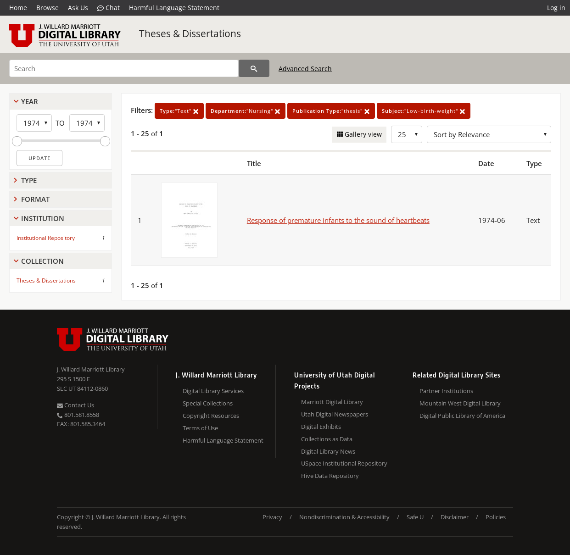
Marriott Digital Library (332, 402)
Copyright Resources (211, 415)
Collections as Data (326, 439)
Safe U (415, 517)
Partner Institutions (446, 391)
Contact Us (75, 405)
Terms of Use (200, 428)
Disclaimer (455, 517)
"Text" (179, 110)
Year (29, 101)
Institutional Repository (46, 238)
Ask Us (78, 7)
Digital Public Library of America (462, 415)
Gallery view (362, 134)
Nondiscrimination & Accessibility (344, 517)
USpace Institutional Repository (344, 463)
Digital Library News (328, 451)
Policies (496, 517)
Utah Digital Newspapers (334, 414)
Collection (42, 261)
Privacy (272, 517)
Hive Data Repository (330, 476)
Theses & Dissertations (190, 33)
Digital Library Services (213, 391)
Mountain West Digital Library (460, 403)
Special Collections (208, 403)
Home (18, 7)
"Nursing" (245, 110)
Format (35, 199)
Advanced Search (305, 68)
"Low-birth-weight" (423, 110)
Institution (42, 218)
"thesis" (331, 110)
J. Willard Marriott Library (91, 369)
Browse (47, 7)
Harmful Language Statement (174, 7)
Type (29, 180)
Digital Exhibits (321, 426)
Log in (556, 7)
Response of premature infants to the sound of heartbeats (338, 220)
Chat (108, 7)
